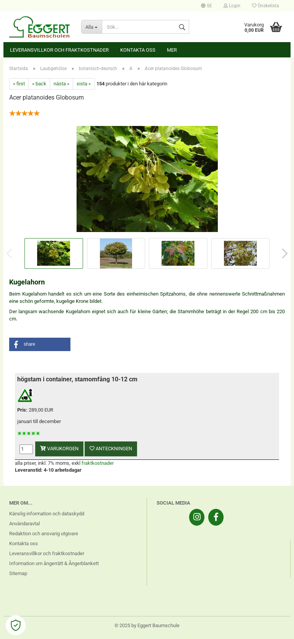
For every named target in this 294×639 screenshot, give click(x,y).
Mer (172, 50)
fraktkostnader (98, 463)
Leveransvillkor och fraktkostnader (59, 50)
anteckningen (111, 448)
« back (39, 84)
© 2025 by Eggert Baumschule (147, 625)
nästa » (61, 84)
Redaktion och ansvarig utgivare (43, 533)
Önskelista (265, 5)
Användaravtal (24, 523)
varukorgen (59, 448)
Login (232, 5)
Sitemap (18, 573)
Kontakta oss (137, 50)
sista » (84, 84)
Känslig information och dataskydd (46, 513)
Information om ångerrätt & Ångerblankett (54, 563)
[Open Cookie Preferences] (16, 625)
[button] (39, 344)
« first (19, 84)
